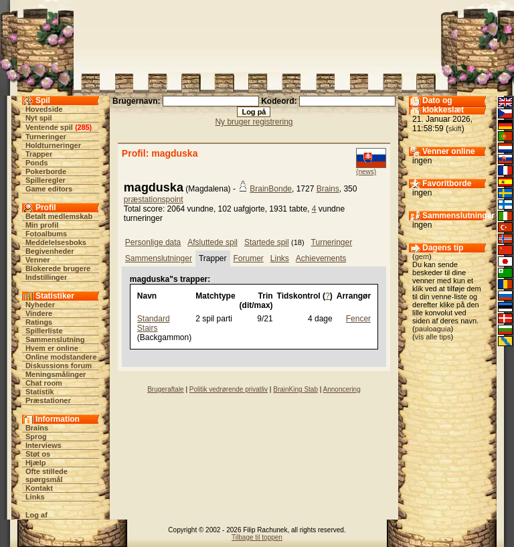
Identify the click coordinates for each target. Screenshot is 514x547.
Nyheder (40, 305)
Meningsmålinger (55, 374)
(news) (366, 171)
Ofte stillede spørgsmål (46, 475)
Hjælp (35, 463)
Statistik (39, 392)
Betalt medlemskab (58, 216)
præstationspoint (153, 199)
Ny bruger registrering (253, 122)
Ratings (38, 322)
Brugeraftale (165, 389)
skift (455, 129)
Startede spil (266, 242)
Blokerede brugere (57, 268)
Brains (36, 428)
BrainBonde (271, 188)
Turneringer (45, 137)
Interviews (43, 445)
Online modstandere (60, 357)
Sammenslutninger (158, 258)
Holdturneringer (53, 145)
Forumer (249, 258)
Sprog (36, 437)
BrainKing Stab (295, 389)
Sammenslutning (55, 339)
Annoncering (342, 389)
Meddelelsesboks (55, 242)
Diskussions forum (58, 366)
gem (422, 256)
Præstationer (48, 400)
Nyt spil (38, 118)
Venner (37, 260)
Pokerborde (45, 171)
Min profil (42, 225)
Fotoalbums (46, 234)
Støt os (37, 454)
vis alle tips (433, 337)
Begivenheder (49, 251)
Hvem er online (51, 348)
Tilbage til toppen (257, 537)
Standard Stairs (153, 323)
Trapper (38, 154)
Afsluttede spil (212, 242)
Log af (36, 515)
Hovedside (44, 109)
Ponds (36, 163)
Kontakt (39, 488)
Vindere (38, 313)
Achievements (321, 258)
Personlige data (153, 242)
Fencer (358, 318)
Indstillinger (46, 277)
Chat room (43, 383)
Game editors (48, 189)
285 (84, 127)
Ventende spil (49, 127)
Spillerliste (44, 331)
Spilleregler (45, 180)
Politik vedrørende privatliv (228, 389)
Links (35, 497)
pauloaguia (433, 329)
